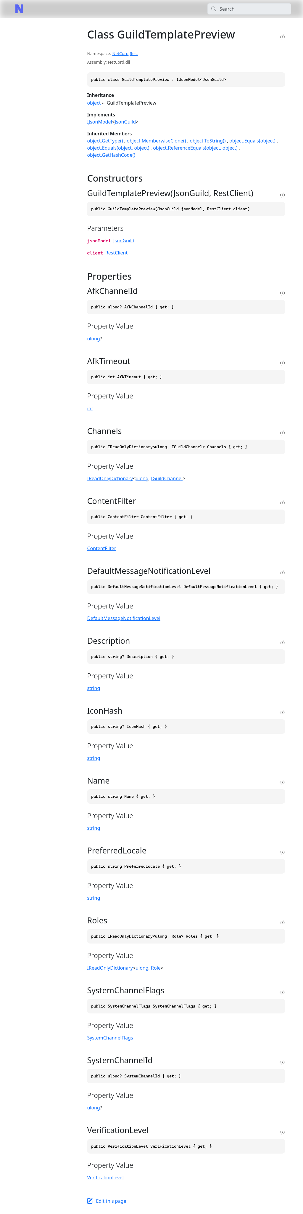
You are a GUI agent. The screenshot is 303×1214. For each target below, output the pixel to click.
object (94, 103)
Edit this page (111, 1201)
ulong (93, 338)
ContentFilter (101, 548)
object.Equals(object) (252, 140)
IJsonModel (99, 121)
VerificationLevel (105, 1177)
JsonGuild (125, 121)
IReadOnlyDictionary (110, 478)
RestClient (116, 252)
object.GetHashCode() (111, 155)
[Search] (249, 9)
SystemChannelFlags (110, 1037)
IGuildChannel (167, 478)
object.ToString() (207, 140)
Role (156, 968)
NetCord (120, 53)
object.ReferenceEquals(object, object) (195, 148)
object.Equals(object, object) (118, 148)
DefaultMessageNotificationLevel (123, 618)
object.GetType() (105, 140)
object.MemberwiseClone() (156, 140)
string (93, 688)
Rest (134, 53)
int (90, 408)
